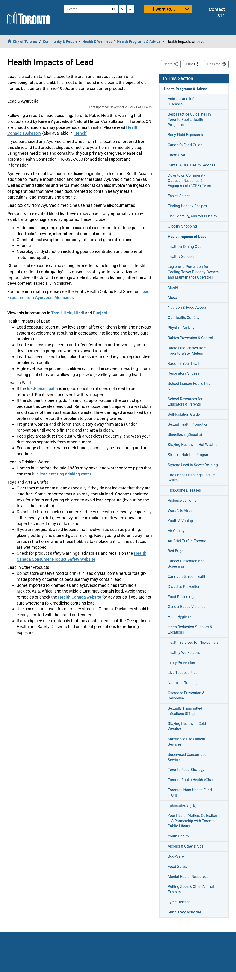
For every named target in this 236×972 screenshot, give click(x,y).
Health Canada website (79, 597)
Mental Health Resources (188, 876)
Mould (173, 287)
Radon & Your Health (184, 363)
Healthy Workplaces (184, 652)
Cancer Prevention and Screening (186, 564)
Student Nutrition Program (189, 455)
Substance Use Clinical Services (186, 742)
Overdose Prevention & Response (186, 695)
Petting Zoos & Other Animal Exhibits (191, 889)
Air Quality (176, 531)
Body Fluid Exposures (185, 135)
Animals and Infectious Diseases (186, 101)
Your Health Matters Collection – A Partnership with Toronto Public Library (192, 820)
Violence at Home (182, 500)
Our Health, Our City (184, 317)
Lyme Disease (179, 902)
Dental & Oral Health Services (191, 165)
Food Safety (178, 866)
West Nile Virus (180, 510)
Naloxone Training (183, 683)
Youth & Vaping (180, 521)
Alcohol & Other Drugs (186, 846)
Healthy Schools (181, 256)
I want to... (164, 9)
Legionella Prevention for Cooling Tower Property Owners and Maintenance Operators (193, 271)
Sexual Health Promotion (188, 424)
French (80, 133)
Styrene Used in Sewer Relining (193, 465)
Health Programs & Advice (186, 88)
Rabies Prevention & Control (190, 338)
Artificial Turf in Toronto (187, 541)
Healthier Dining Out (184, 246)
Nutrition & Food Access (187, 307)
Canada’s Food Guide (185, 145)
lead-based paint (42, 388)
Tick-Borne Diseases (184, 490)
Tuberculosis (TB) (182, 805)
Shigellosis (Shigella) (185, 434)
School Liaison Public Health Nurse (191, 386)
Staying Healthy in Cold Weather (187, 726)
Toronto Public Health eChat (190, 780)
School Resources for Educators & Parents (185, 401)
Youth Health (178, 836)
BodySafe (176, 856)
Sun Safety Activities (184, 912)
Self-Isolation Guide (184, 414)
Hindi (79, 313)
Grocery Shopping (182, 226)
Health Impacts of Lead (187, 236)
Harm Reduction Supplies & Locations (190, 629)
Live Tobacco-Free (182, 672)
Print (189, 64)
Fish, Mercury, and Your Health (192, 216)
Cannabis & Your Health (187, 576)
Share (172, 64)
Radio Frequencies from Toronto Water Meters (187, 351)
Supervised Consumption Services (188, 757)
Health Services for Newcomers (193, 642)
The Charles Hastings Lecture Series (191, 478)
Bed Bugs (175, 551)
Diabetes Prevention (184, 586)
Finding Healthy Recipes (187, 206)
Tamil (56, 313)
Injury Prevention (181, 663)
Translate (213, 64)
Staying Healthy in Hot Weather (193, 444)
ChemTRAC (177, 155)
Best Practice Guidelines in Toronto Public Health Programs (189, 119)
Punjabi (100, 313)
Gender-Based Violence (186, 607)
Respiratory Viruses (183, 373)
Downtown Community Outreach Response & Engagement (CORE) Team (189, 180)
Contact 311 (217, 12)
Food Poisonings (181, 597)
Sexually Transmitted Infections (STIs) (185, 711)
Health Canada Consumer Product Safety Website (81, 556)
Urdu (68, 313)
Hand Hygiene (179, 617)
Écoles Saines (179, 196)
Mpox (172, 297)
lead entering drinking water (65, 474)
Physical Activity (181, 328)
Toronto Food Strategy (186, 770)
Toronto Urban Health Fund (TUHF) (190, 792)
